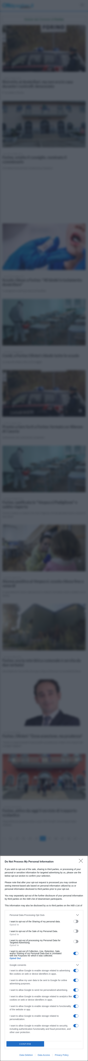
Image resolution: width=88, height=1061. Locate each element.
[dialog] (44, 958)
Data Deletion (26, 1055)
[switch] (75, 921)
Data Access (44, 1055)
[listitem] (44, 915)
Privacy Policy (61, 1055)
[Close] (82, 862)
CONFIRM (25, 1044)
